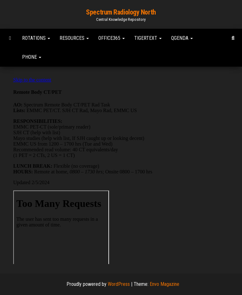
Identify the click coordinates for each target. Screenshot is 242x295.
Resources (74, 38)
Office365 (111, 38)
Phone (31, 57)
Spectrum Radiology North (121, 12)
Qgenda (182, 38)
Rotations (36, 38)
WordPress (119, 284)
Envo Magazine (164, 284)
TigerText (148, 38)
